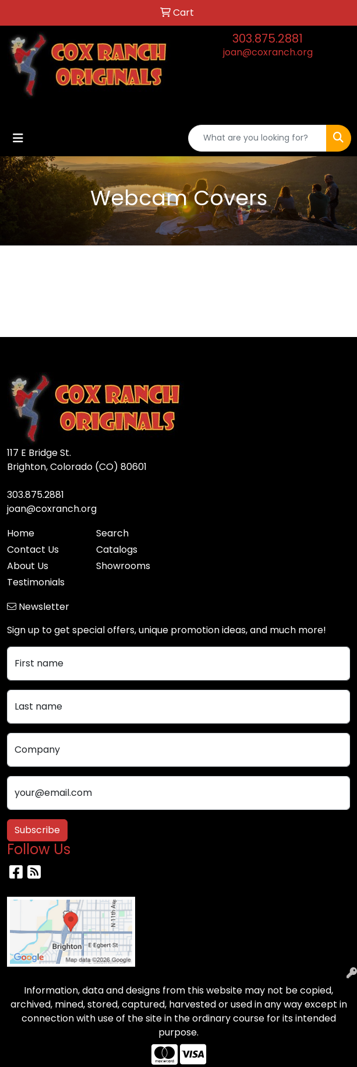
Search (112, 533)
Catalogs (116, 549)
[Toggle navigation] (18, 138)
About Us (27, 566)
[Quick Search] (257, 138)
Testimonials (36, 582)
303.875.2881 (267, 38)
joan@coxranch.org (268, 52)
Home (20, 533)
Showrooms (123, 566)
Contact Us (33, 549)
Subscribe (37, 830)
